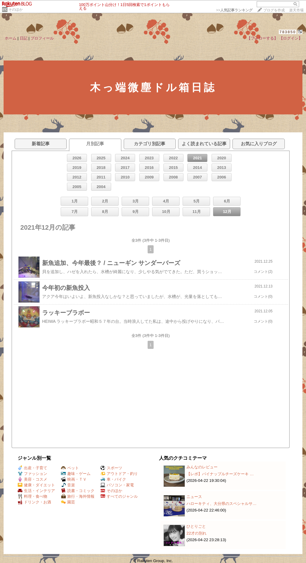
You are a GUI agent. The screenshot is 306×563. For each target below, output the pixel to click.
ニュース (194, 496)
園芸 (68, 502)
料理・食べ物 (32, 496)
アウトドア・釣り (119, 473)
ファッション (32, 473)
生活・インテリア (36, 490)
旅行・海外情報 (77, 496)
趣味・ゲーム (76, 473)
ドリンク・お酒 (34, 502)
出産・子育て (32, 468)
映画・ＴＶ (74, 479)
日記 (23, 38)
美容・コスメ (32, 479)
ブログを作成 (274, 10)
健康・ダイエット (36, 485)
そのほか (15, 9)
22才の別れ (196, 533)
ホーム (10, 38)
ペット (70, 468)
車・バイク (113, 479)
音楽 (68, 485)
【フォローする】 (262, 38)
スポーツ (111, 468)
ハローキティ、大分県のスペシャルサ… (221, 503)
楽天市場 (296, 10)
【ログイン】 (290, 38)
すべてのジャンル (119, 496)
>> (234, 10)
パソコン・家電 (117, 485)
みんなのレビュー (202, 467)
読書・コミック (77, 490)
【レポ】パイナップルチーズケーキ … (220, 474)
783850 (287, 32)
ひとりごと (196, 526)
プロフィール (42, 38)
